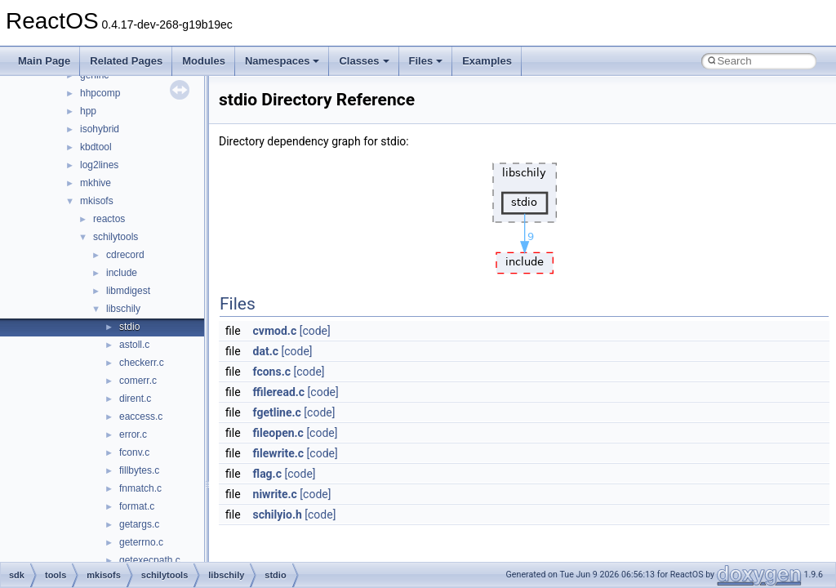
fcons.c (272, 371)
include (121, 272)
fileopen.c (278, 432)
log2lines (99, 165)
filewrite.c (279, 453)
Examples (487, 61)
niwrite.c (275, 494)
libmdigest (128, 290)
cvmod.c (275, 330)
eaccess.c (140, 416)
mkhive (95, 183)
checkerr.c (141, 362)
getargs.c (139, 524)
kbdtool (96, 147)
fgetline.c (277, 412)
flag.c (267, 473)
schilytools (115, 237)
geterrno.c (141, 542)
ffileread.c (279, 392)
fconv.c (134, 452)
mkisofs (96, 201)
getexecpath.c (149, 560)
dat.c (265, 351)
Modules (203, 61)
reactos (109, 219)
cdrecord (125, 255)
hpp (88, 111)
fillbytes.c (139, 470)
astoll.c (134, 344)
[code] (315, 330)
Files (426, 61)
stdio (129, 326)
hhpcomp (100, 93)
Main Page (44, 61)
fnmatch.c (140, 488)
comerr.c (138, 380)
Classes (364, 61)
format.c (136, 506)
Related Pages (126, 61)
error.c (133, 434)
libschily (123, 308)
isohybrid (99, 129)
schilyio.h (277, 514)
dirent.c (135, 398)
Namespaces (282, 61)
